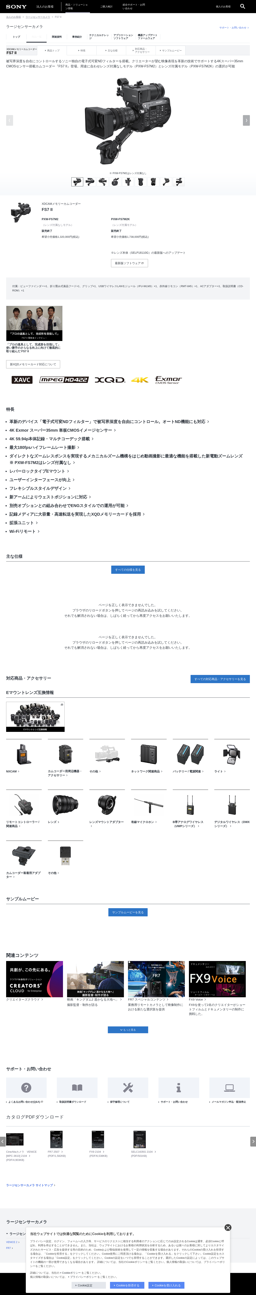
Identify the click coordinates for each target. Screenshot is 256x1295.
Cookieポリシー (71, 1272)
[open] (243, 6)
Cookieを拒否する (128, 1285)
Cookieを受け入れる (168, 1285)
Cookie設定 (85, 1285)
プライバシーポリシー (83, 1277)
